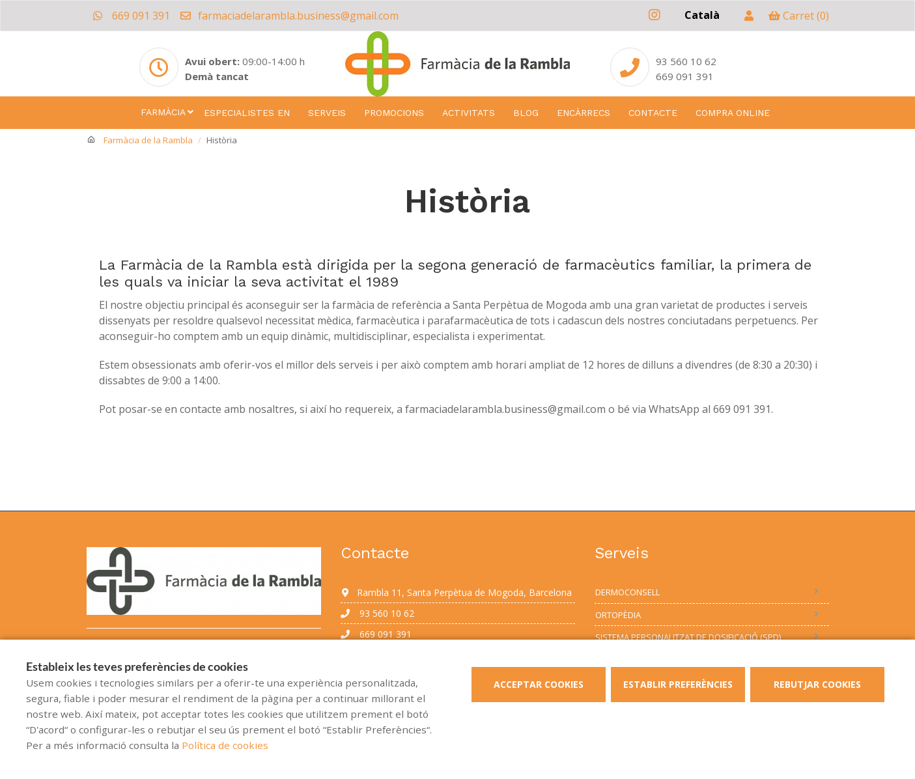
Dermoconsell (627, 592)
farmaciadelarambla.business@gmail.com (289, 15)
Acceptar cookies (539, 684)
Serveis (327, 112)
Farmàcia (163, 112)
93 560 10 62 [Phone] (686, 61)
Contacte (652, 112)
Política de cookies (225, 745)
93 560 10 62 (377, 613)
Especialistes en (247, 112)
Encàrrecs (583, 112)
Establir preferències (678, 684)
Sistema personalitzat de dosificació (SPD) (688, 637)
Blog (526, 112)
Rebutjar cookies (817, 684)
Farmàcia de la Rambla (148, 140)
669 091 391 (131, 15)
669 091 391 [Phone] (685, 76)
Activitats (468, 112)
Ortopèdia (618, 615)
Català (702, 15)
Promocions (394, 112)
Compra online (733, 112)
